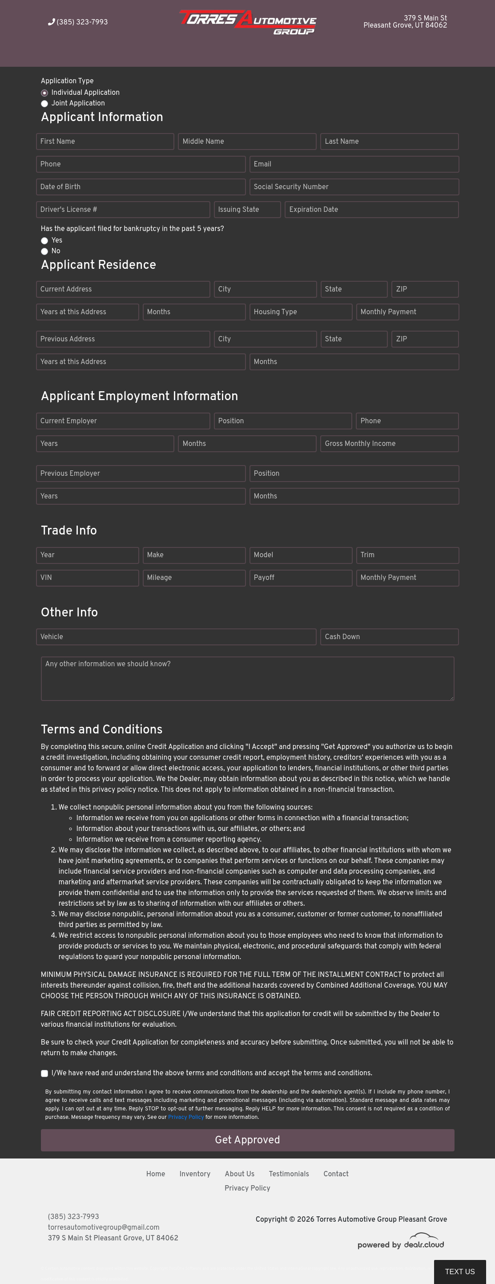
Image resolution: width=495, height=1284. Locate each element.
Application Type (67, 81)
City (224, 289)
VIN (46, 578)
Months (159, 312)
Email (263, 164)
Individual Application (86, 93)
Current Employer (68, 421)
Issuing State (238, 210)
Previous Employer (70, 474)
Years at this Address (73, 312)
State (333, 289)
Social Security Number (291, 187)
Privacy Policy (186, 1117)
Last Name (341, 142)
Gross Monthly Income (360, 444)
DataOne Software (185, 1268)
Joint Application (78, 103)
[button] (264, 56)
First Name (57, 142)
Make (155, 555)
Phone (50, 164)
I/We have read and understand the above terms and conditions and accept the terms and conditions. (212, 1073)
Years (49, 444)
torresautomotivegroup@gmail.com (104, 1227)
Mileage (159, 578)
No (56, 251)
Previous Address (67, 339)
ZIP (401, 289)
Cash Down (342, 637)
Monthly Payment (389, 312)
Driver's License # (69, 210)
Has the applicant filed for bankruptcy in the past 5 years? (132, 229)
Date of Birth (60, 187)
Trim (368, 555)
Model (264, 555)
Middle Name (203, 142)
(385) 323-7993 (78, 22)
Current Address (66, 289)
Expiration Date (313, 210)
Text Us (460, 1272)
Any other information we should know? (108, 664)
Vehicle (51, 637)
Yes (57, 240)
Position (231, 421)
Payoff (264, 578)
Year (47, 555)
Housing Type (275, 312)
